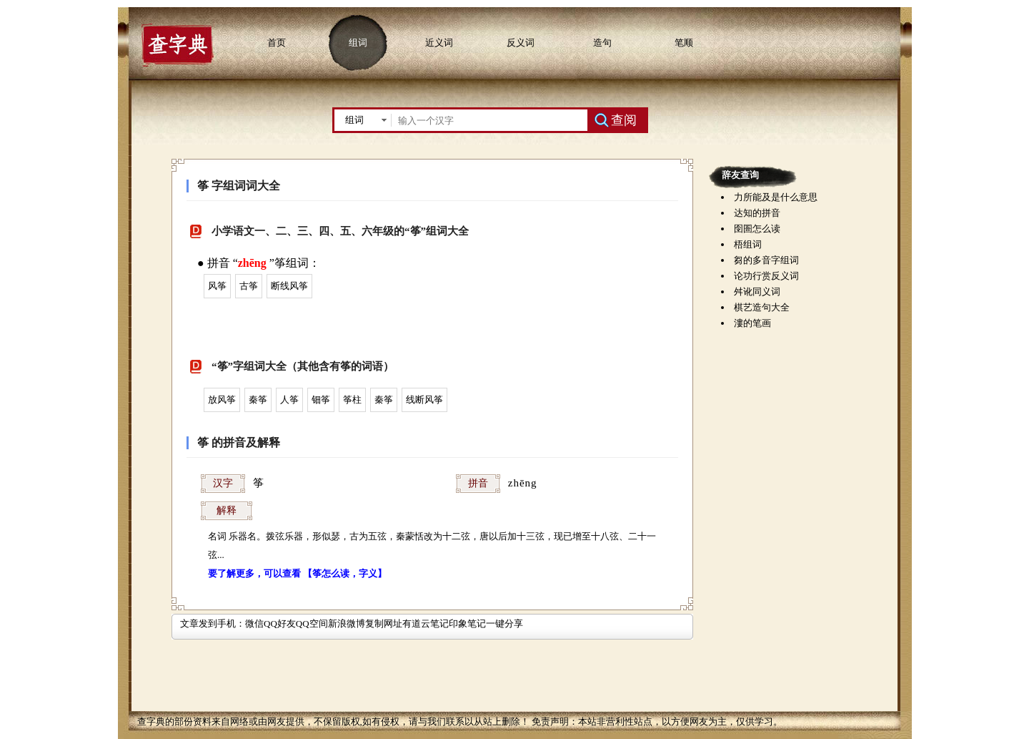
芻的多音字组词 (766, 260)
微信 (254, 623)
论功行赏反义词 (766, 275)
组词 (358, 42)
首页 (276, 42)
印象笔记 (467, 623)
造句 (602, 42)
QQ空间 (312, 623)
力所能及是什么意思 (775, 197)
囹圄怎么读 (757, 228)
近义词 (439, 42)
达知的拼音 (757, 212)
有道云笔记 (425, 623)
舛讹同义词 (757, 291)
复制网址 (383, 623)
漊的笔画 (752, 323)
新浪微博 (346, 623)
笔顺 (684, 42)
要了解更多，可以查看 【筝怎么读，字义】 (297, 573)
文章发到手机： (212, 623)
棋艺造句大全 (762, 307)
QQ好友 (280, 623)
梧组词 (748, 244)
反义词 (521, 42)
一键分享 (504, 623)
